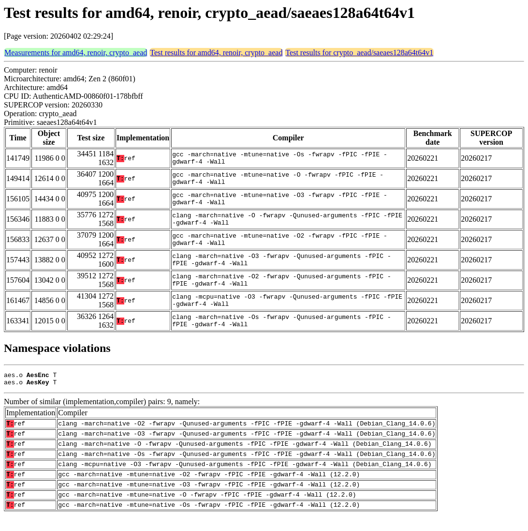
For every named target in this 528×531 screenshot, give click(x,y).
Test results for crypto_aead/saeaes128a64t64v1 (359, 52)
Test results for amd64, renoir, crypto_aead (216, 52)
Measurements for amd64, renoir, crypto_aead (75, 52)
